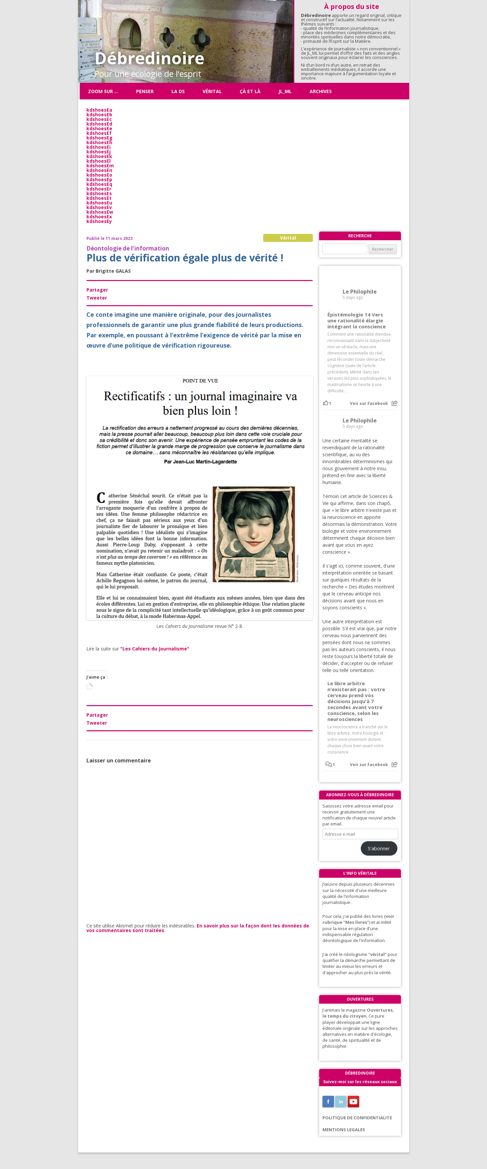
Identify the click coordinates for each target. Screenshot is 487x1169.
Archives (321, 91)
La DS (178, 91)
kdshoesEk (99, 156)
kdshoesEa (99, 110)
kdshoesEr (98, 189)
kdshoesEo (99, 175)
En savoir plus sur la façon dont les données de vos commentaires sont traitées (197, 927)
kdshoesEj (98, 151)
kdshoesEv (99, 207)
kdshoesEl (98, 161)
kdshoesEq (99, 184)
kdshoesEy (99, 221)
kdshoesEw (99, 212)
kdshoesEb (99, 114)
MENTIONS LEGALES (343, 1130)
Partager (97, 290)
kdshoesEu (99, 202)
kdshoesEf (99, 133)
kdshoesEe (99, 128)
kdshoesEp (99, 179)
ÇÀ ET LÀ (250, 91)
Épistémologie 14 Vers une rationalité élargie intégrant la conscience (356, 320)
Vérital (212, 91)
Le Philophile (360, 291)
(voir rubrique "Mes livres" (358, 919)
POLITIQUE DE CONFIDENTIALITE (357, 1118)
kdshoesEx (99, 216)
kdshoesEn (99, 170)
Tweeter (96, 298)
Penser (145, 91)
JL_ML (285, 91)
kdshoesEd (99, 124)
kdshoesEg (99, 138)
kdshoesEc (99, 119)
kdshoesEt (99, 198)
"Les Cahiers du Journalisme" (154, 648)
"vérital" (377, 954)
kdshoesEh (99, 142)
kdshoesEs (99, 193)
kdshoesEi (98, 147)
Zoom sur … (103, 91)
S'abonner (379, 848)
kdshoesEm (100, 165)
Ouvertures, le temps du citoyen (358, 1013)
